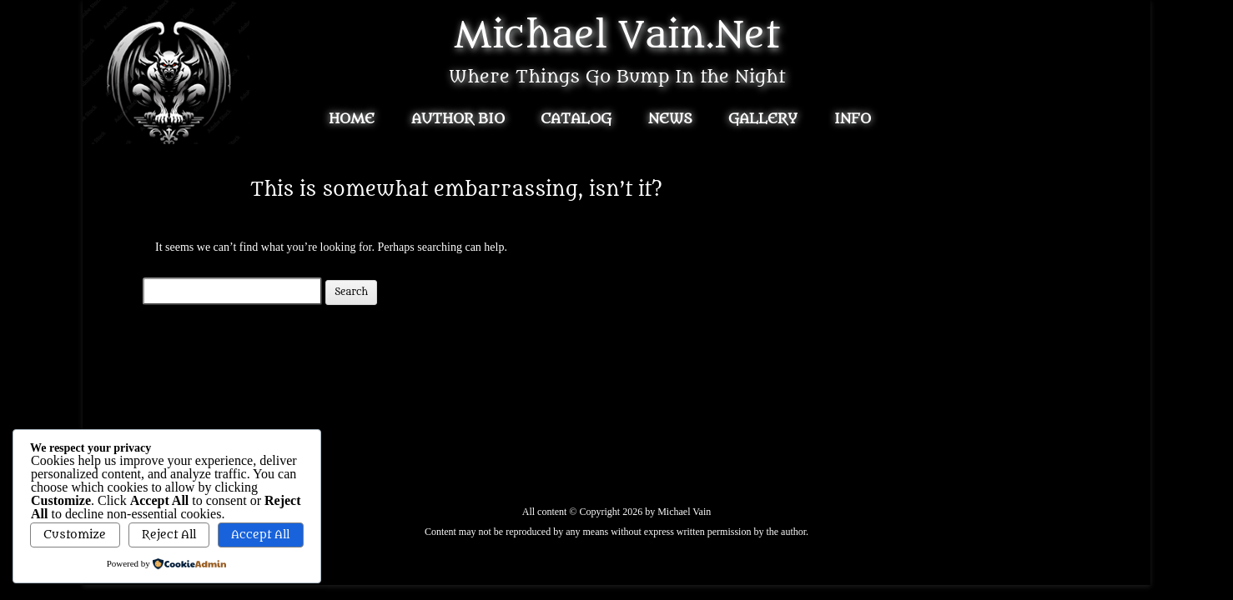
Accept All (260, 535)
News (670, 119)
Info (852, 119)
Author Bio (458, 119)
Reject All (169, 535)
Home (352, 119)
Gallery (763, 119)
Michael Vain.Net (617, 36)
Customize (74, 535)
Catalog (576, 119)
